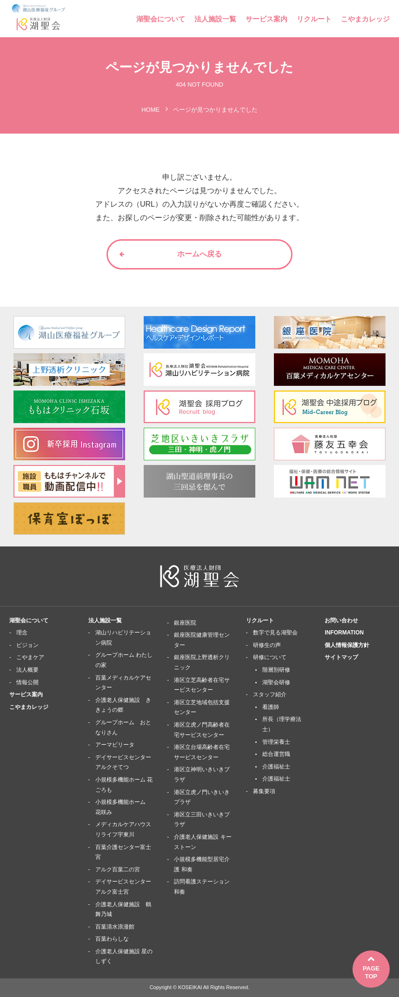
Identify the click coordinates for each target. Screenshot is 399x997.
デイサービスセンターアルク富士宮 (123, 886)
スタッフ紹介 (269, 694)
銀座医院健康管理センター (202, 640)
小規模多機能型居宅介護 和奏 (202, 864)
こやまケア (30, 657)
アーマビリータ (114, 744)
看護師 (270, 707)
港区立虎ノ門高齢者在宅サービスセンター (202, 729)
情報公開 (27, 682)
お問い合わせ (341, 620)
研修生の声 (267, 645)
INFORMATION (344, 632)
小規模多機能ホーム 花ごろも (124, 784)
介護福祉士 (276, 766)
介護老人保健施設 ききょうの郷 (123, 705)
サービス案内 (266, 19)
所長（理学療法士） (281, 724)
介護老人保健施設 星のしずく (124, 956)
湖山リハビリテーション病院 (123, 637)
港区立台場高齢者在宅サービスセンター (202, 752)
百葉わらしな (112, 939)
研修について (269, 657)
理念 (21, 632)
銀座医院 (185, 623)
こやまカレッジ (365, 19)
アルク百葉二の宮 (117, 869)
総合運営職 (276, 754)
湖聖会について (160, 19)
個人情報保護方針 (347, 645)
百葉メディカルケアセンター (123, 682)
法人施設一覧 (215, 19)
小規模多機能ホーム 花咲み (123, 807)
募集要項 (264, 791)
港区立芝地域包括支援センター (202, 707)
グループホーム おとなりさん (123, 727)
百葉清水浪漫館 (114, 926)
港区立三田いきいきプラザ (202, 819)
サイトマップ (341, 657)
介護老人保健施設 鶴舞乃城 (123, 909)
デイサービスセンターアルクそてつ (123, 762)
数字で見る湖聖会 (275, 632)
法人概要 (27, 670)
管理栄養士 (276, 742)
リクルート (314, 19)
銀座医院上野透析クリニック (202, 662)
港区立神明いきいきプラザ (202, 774)
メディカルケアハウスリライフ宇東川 (123, 829)
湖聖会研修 (276, 682)
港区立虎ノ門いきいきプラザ (202, 797)
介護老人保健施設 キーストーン (202, 842)
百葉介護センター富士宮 (123, 852)
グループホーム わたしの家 (124, 660)
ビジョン (27, 645)
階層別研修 (276, 670)
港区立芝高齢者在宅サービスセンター (202, 685)
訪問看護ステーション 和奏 (202, 886)
